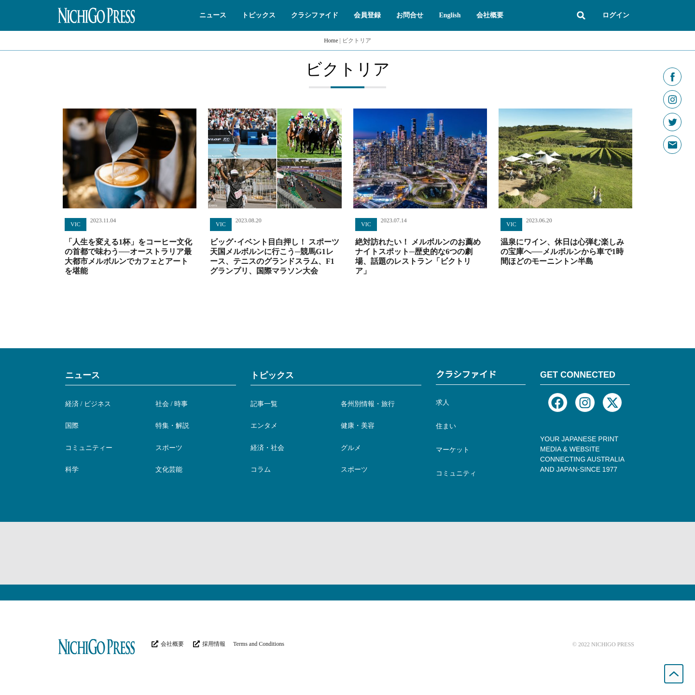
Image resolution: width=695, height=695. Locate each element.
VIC (75, 224)
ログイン (615, 15)
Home (331, 40)
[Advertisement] (347, 553)
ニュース (82, 375)
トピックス (272, 375)
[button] (213, 15)
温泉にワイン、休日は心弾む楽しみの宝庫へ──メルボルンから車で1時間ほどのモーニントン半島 (562, 251)
